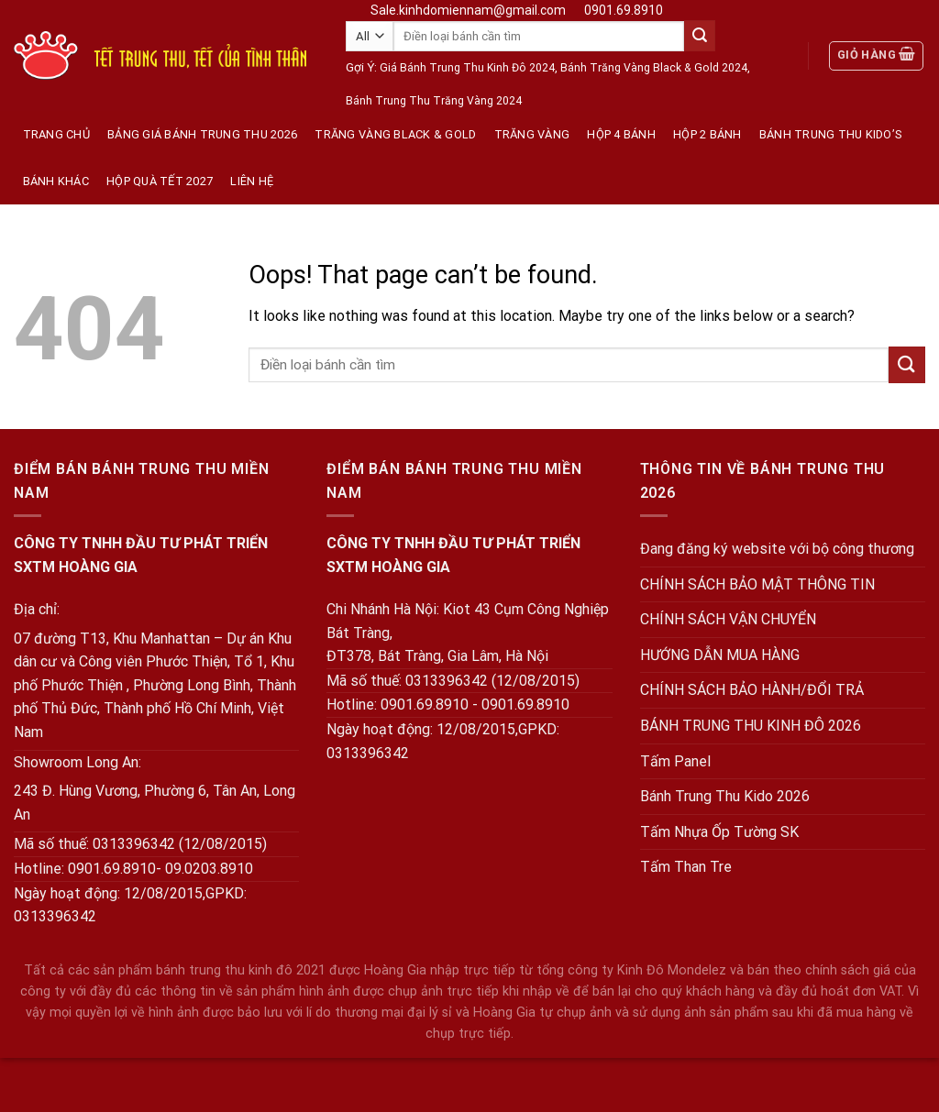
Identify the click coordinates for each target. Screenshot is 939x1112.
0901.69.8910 (623, 10)
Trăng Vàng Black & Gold (395, 134)
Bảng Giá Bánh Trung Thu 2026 (202, 134)
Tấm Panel (675, 761)
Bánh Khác (56, 181)
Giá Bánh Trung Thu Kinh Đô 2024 (467, 67)
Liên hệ (251, 181)
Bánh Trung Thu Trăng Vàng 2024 (434, 100)
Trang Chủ (56, 134)
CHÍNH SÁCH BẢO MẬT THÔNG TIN (757, 584)
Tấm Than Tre (686, 866)
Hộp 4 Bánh (621, 134)
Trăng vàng (532, 134)
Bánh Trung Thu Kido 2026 (725, 796)
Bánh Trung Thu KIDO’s (830, 134)
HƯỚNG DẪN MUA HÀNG (720, 655)
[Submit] (699, 35)
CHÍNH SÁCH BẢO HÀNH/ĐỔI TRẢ (752, 690)
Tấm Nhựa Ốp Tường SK (719, 832)
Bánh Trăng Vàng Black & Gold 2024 (653, 67)
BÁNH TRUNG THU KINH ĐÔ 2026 (750, 725)
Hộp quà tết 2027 (159, 181)
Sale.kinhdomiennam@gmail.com (468, 10)
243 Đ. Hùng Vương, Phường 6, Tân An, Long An (154, 802)
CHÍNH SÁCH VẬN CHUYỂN (728, 619)
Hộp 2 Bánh (707, 134)
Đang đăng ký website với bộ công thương (777, 548)
